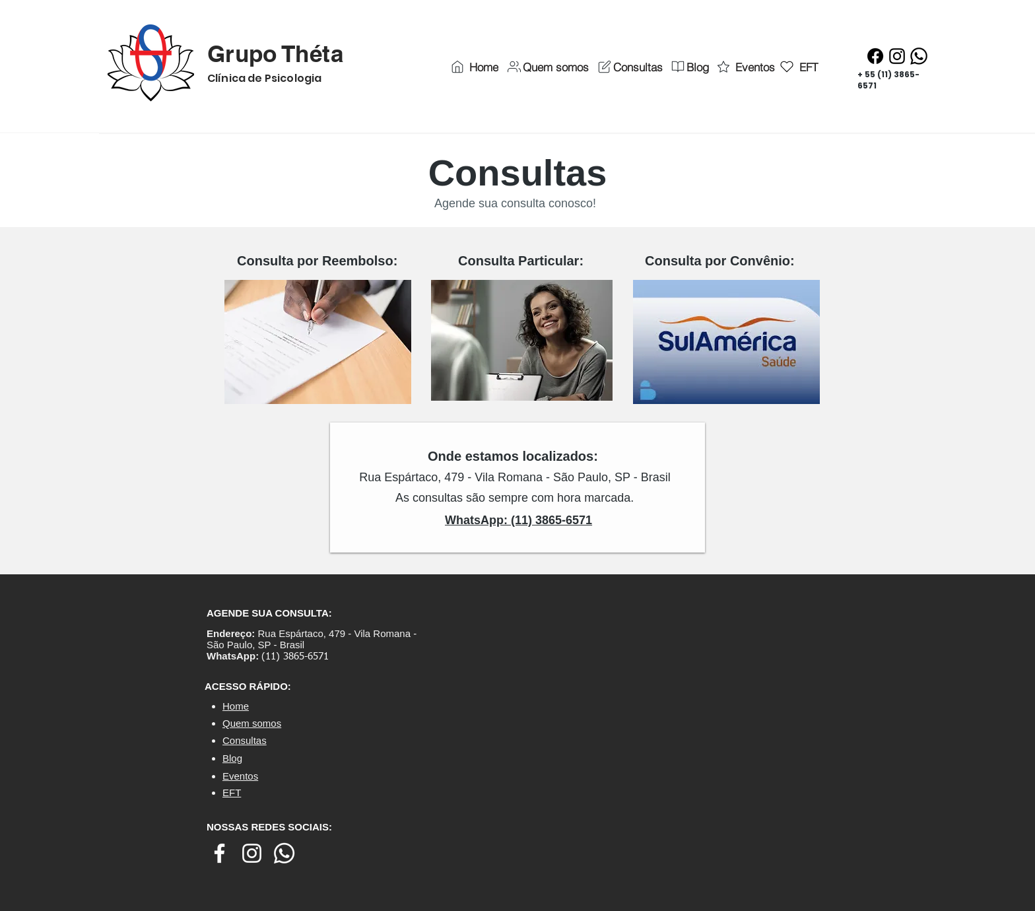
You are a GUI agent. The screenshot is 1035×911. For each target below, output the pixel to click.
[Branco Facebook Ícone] (219, 853)
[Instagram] (897, 56)
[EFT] (798, 66)
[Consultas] (629, 66)
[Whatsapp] (918, 56)
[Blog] (689, 66)
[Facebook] (875, 56)
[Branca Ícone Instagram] (252, 853)
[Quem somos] (547, 66)
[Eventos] (744, 66)
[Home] (473, 66)
